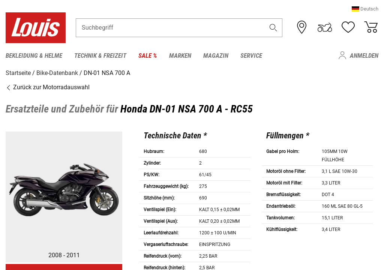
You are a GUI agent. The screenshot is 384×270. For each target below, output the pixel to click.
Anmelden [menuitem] (364, 55)
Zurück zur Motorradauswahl (48, 87)
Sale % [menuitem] (147, 55)
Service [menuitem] (251, 55)
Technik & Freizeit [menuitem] (100, 55)
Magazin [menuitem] (215, 55)
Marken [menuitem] (180, 55)
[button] (365, 9)
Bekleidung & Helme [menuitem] (34, 55)
